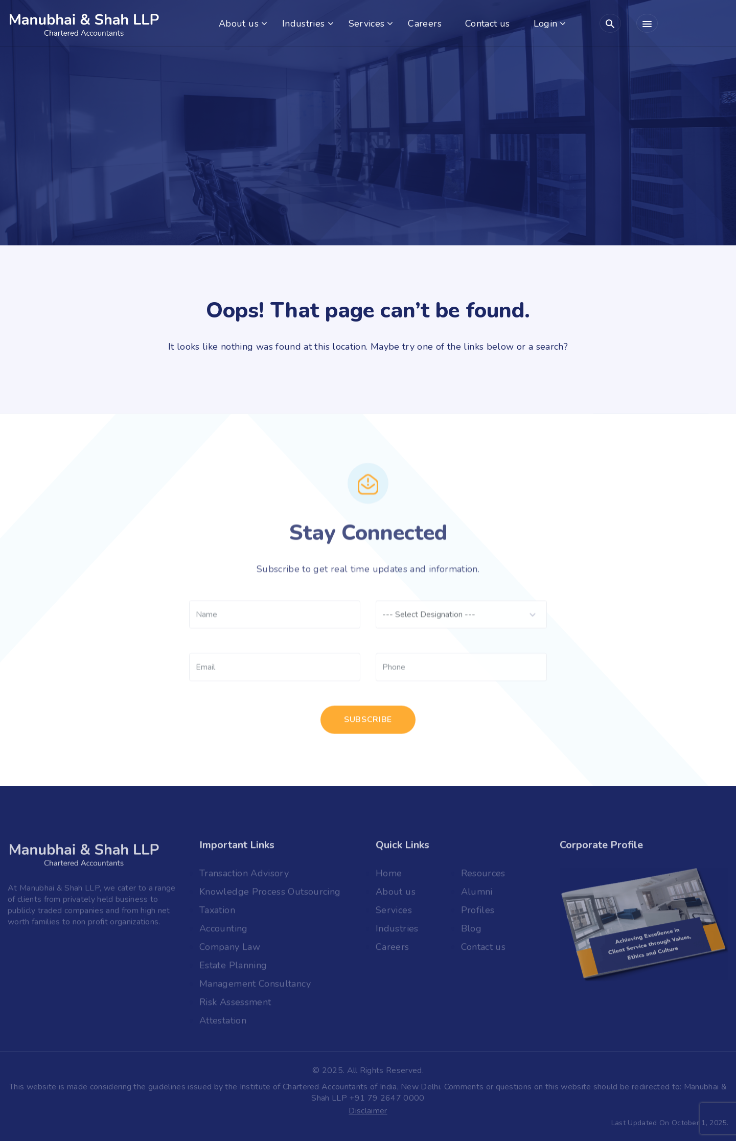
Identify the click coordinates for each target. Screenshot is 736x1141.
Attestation (222, 1024)
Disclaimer (368, 1111)
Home (389, 877)
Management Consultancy (255, 987)
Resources (483, 877)
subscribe (368, 723)
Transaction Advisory (244, 877)
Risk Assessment (235, 1005)
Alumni (477, 895)
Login (546, 23)
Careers (425, 23)
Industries (303, 23)
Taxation (217, 913)
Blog (471, 932)
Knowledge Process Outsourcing (269, 895)
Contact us (487, 23)
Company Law (229, 950)
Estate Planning (233, 969)
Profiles (478, 913)
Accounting (223, 932)
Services (367, 23)
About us (239, 23)
